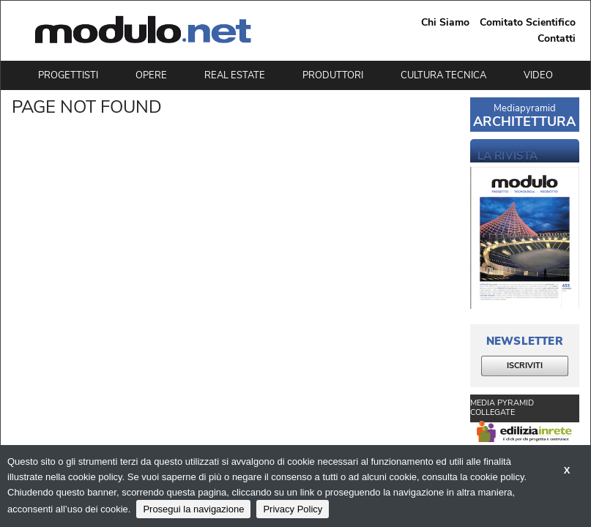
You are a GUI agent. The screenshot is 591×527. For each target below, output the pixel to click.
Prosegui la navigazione (193, 509)
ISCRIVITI (525, 365)
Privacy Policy (292, 509)
